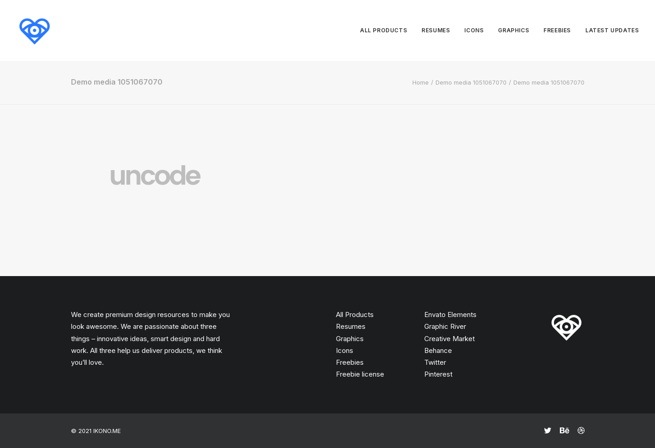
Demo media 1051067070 (471, 82)
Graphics (513, 30)
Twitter (435, 362)
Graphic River (445, 326)
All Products (355, 314)
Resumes (435, 30)
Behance (438, 350)
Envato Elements (450, 314)
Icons (473, 30)
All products (383, 30)
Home (420, 82)
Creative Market (449, 338)
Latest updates (612, 30)
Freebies (557, 30)
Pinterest (438, 374)
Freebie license (360, 374)
